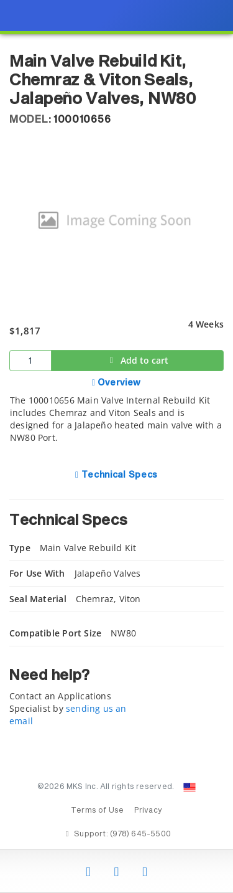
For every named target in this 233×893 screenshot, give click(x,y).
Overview (118, 383)
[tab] (116, 417)
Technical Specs (118, 475)
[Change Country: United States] (189, 787)
